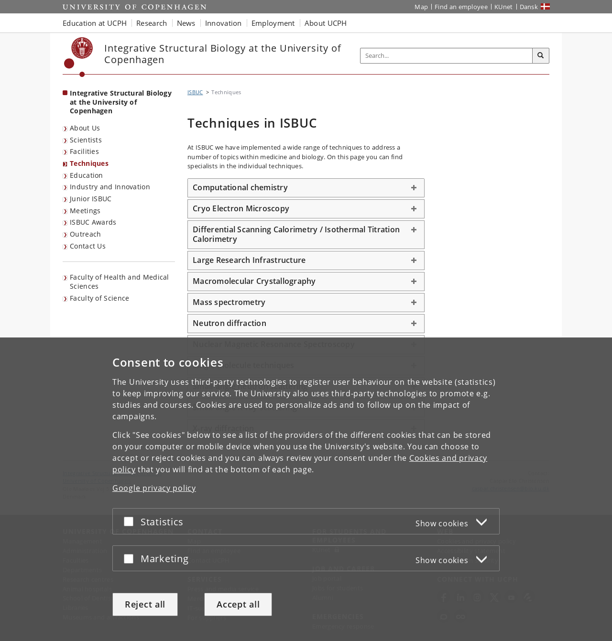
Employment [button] (273, 23)
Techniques (89, 163)
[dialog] (306, 489)
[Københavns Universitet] (78, 57)
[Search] (540, 56)
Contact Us (88, 245)
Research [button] (151, 23)
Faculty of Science (99, 298)
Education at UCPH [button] (95, 23)
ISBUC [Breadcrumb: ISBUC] (195, 92)
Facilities (84, 151)
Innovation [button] (223, 23)
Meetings (85, 210)
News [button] (186, 23)
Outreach (85, 234)
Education (86, 175)
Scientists (86, 139)
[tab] (306, 188)
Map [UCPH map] (421, 6)
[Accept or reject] (131, 521)
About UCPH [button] (326, 23)
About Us (85, 127)
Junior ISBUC (91, 198)
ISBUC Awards (93, 222)
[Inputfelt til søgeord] (446, 56)
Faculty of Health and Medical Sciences (119, 281)
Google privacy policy (154, 488)
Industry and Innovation (110, 186)
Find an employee (461, 6)
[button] (306, 188)
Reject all (145, 604)
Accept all (238, 604)
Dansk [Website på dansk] (529, 6)
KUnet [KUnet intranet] (503, 6)
